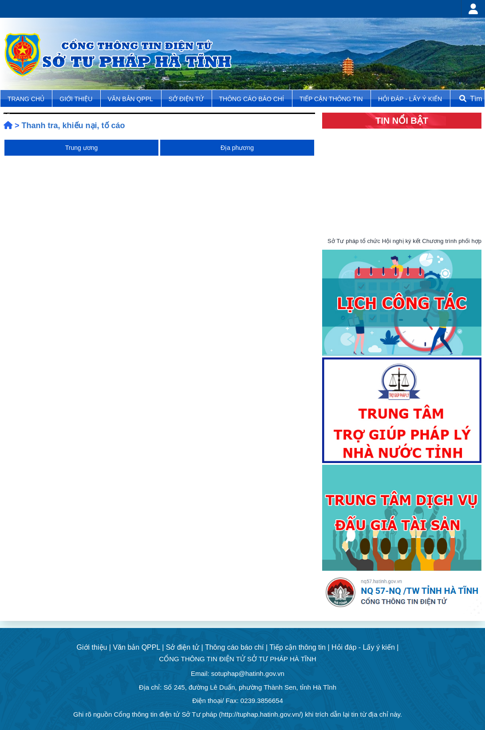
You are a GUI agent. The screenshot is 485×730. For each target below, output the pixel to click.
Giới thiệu (76, 98)
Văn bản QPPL (130, 98)
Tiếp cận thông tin (332, 98)
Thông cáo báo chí (251, 98)
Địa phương (237, 147)
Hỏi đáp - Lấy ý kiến (410, 98)
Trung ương (81, 147)
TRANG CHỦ (27, 98)
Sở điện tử (187, 98)
